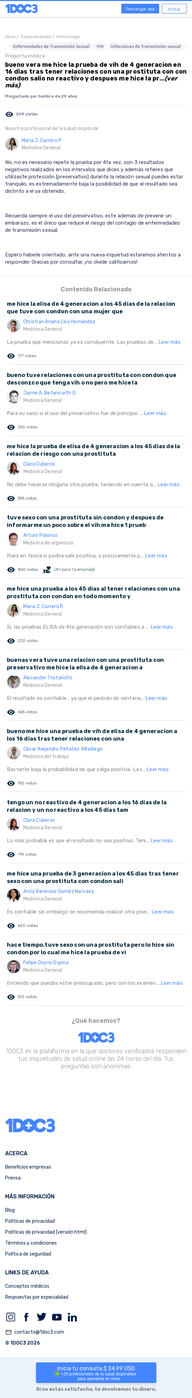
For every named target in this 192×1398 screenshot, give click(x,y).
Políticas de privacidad (30, 1221)
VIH (100, 46)
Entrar (174, 9)
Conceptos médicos (27, 1286)
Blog (10, 1210)
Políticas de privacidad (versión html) (46, 1232)
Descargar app (140, 9)
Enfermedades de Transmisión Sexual (51, 46)
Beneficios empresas (28, 1167)
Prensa (13, 1178)
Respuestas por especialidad (36, 1297)
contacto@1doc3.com (34, 1332)
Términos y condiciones (31, 1243)
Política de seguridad (28, 1254)
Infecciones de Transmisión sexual (145, 46)
